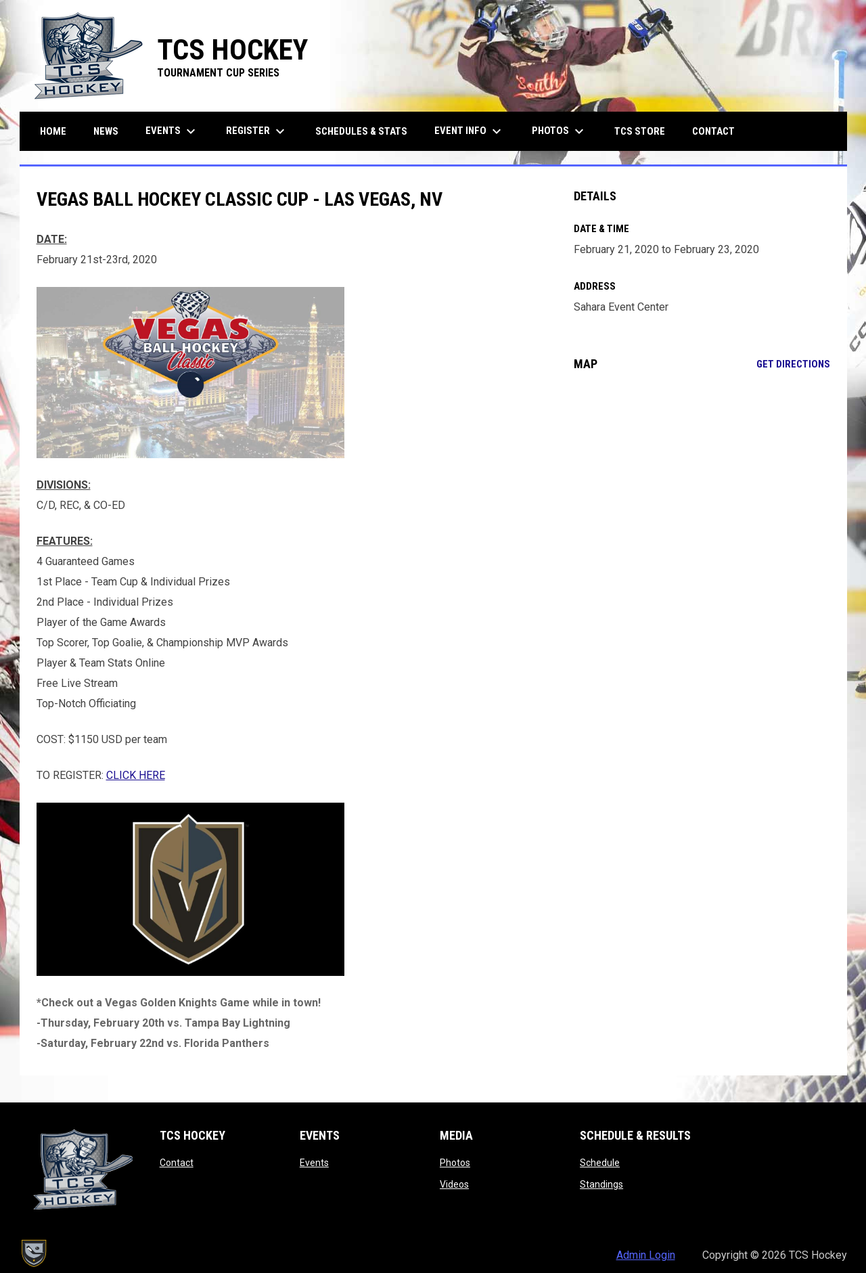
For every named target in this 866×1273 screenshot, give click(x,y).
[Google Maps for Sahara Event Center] (702, 492)
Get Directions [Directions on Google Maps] (793, 364)
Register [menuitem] (257, 131)
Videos (454, 1184)
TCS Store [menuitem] (644, 131)
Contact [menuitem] (713, 131)
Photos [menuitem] (559, 131)
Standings (601, 1184)
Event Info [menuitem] (469, 131)
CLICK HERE (135, 775)
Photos (455, 1162)
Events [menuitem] (172, 131)
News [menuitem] (105, 131)
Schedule (600, 1162)
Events (314, 1162)
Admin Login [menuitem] (645, 1255)
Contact (176, 1162)
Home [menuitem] (53, 131)
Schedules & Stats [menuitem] (361, 131)
